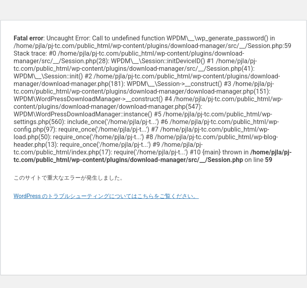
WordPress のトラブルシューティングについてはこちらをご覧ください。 (106, 196)
